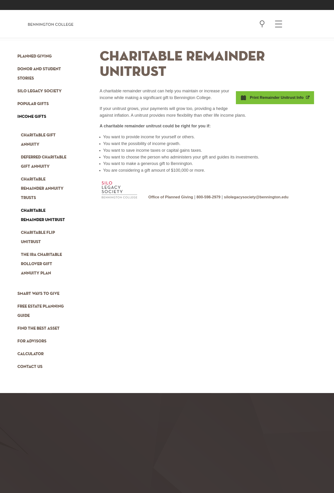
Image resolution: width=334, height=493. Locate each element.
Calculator (30, 354)
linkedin (104, 478)
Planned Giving (34, 56)
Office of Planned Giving (172, 197)
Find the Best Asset (38, 328)
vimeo (116, 478)
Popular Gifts (33, 104)
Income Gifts (31, 117)
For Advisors (31, 341)
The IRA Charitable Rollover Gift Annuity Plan (41, 264)
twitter (80, 478)
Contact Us (29, 367)
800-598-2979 (213, 197)
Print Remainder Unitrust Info (275, 97)
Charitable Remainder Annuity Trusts (42, 188)
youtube (68, 478)
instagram (56, 478)
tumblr (32, 478)
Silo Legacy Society (39, 91)
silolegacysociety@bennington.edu (265, 197)
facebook (44, 478)
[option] (32, 479)
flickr (92, 478)
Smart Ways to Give (38, 294)
